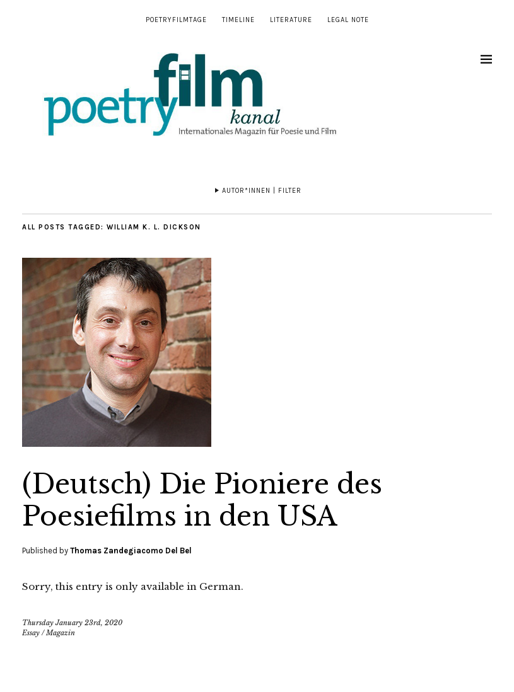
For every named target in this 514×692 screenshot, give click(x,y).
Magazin (60, 632)
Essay (31, 632)
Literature (291, 20)
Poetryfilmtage (176, 20)
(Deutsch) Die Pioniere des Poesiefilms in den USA (202, 500)
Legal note (348, 20)
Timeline (238, 20)
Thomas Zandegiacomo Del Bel (131, 550)
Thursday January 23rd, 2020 (72, 622)
